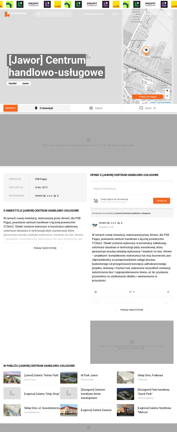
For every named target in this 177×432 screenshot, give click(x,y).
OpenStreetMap (164, 102)
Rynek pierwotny (94, 14)
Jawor (25, 83)
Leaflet (153, 102)
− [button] (167, 96)
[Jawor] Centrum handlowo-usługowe (132, 213)
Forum (132, 14)
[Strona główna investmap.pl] (15, 13)
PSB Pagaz (41, 179)
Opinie (148, 108)
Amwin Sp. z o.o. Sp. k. (47, 195)
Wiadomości (151, 14)
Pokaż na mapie (147, 96)
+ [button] (167, 91)
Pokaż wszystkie (45, 248)
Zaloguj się (162, 200)
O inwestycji (46, 108)
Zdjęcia (98, 108)
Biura (116, 14)
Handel (13, 83)
